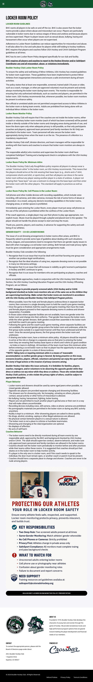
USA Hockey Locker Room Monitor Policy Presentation (46, 593)
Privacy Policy (65, 677)
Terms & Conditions (80, 677)
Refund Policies (52, 677)
